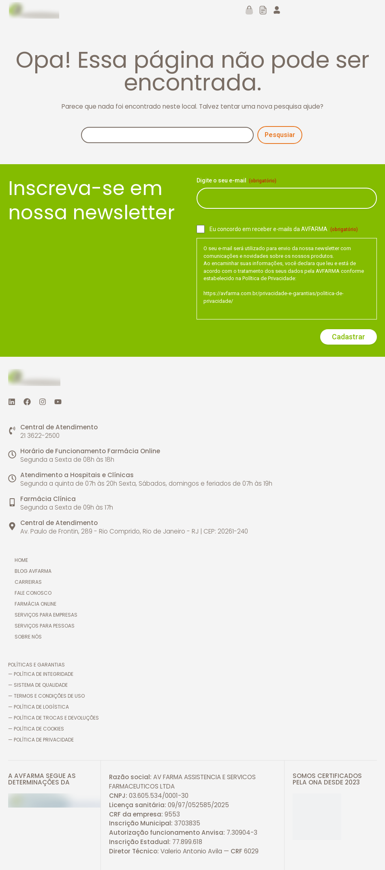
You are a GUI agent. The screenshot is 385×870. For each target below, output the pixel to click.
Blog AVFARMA (34, 571)
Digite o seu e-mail (236, 180)
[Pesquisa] (167, 135)
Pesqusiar (280, 135)
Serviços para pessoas (46, 625)
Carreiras (29, 582)
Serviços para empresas (47, 614)
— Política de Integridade (40, 674)
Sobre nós (29, 636)
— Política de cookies (36, 728)
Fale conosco (34, 592)
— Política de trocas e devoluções (53, 717)
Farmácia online (37, 603)
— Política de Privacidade (41, 739)
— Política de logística (38, 706)
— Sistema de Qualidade (38, 684)
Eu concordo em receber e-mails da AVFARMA (284, 229)
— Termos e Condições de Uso (46, 695)
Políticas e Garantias (36, 664)
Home (23, 560)
